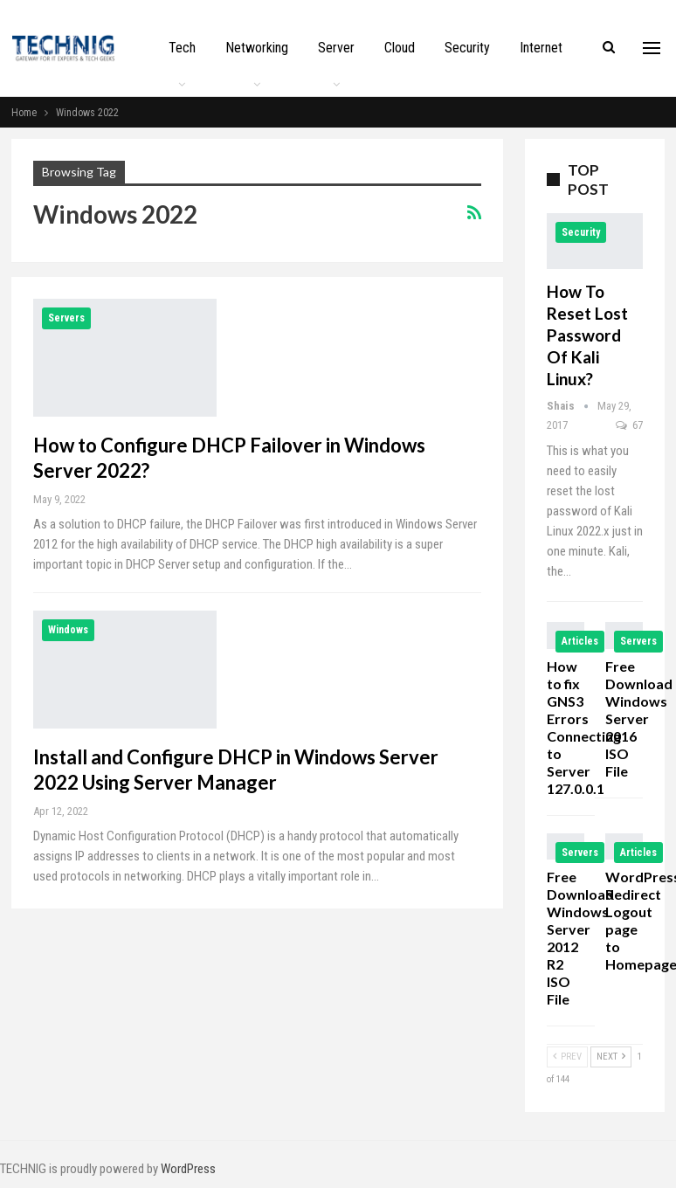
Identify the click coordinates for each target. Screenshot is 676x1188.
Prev (567, 1056)
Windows (68, 630)
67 (629, 425)
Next (611, 1056)
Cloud (399, 47)
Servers (66, 318)
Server (336, 47)
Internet (541, 47)
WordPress (188, 1169)
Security (467, 47)
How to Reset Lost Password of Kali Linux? (587, 335)
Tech (182, 47)
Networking (256, 47)
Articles (580, 641)
